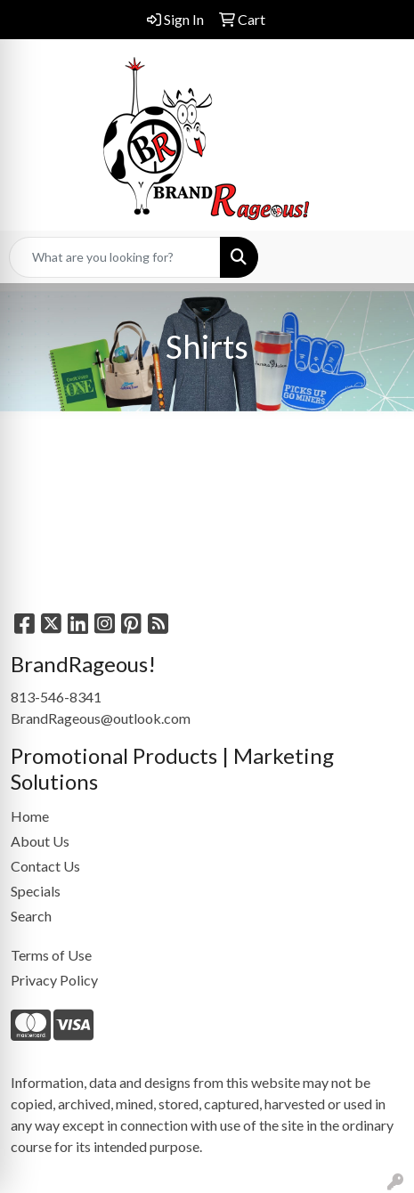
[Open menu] (378, 257)
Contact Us (45, 865)
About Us (40, 840)
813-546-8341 (56, 696)
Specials (36, 890)
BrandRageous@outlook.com (101, 718)
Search (31, 915)
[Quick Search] (115, 257)
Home (30, 816)
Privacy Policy (54, 979)
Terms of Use (51, 954)
